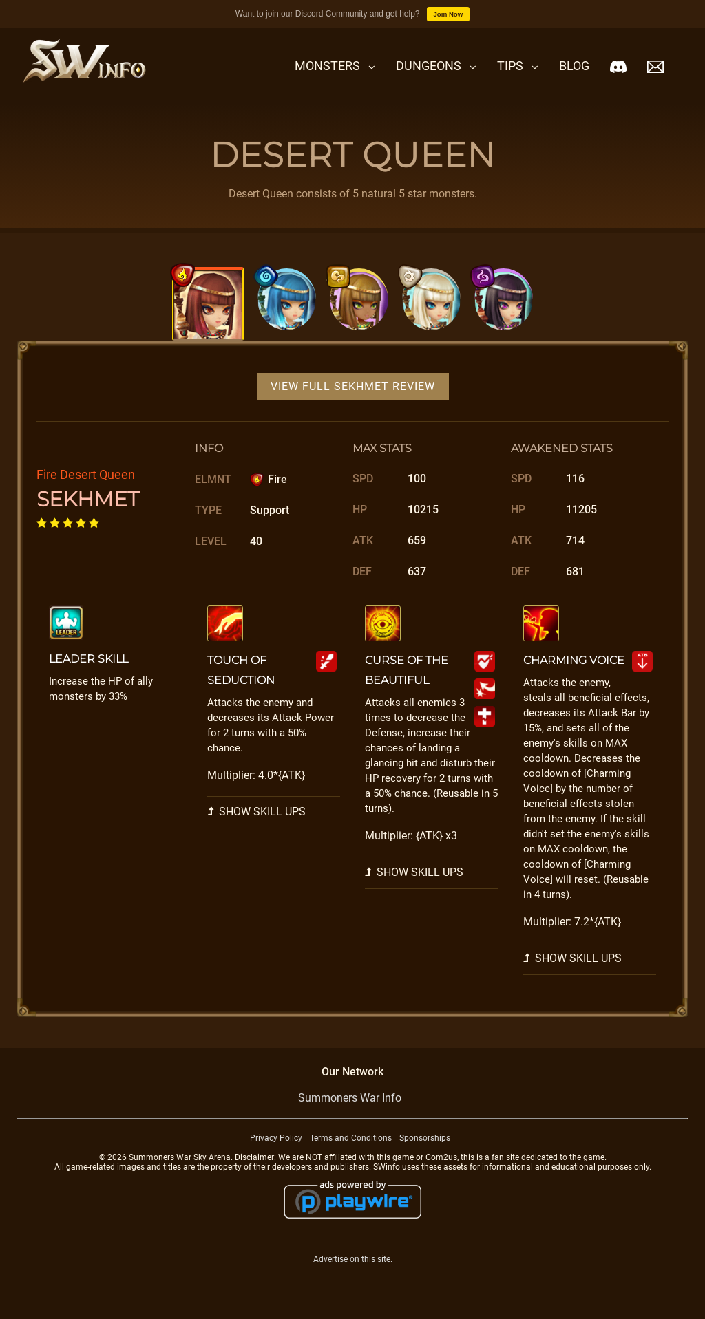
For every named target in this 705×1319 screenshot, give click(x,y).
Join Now (448, 14)
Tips (510, 65)
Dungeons (428, 65)
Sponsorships (424, 1138)
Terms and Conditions (351, 1138)
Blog (574, 65)
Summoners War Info (349, 1097)
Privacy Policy (276, 1138)
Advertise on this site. (352, 1259)
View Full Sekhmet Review (353, 386)
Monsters (327, 65)
